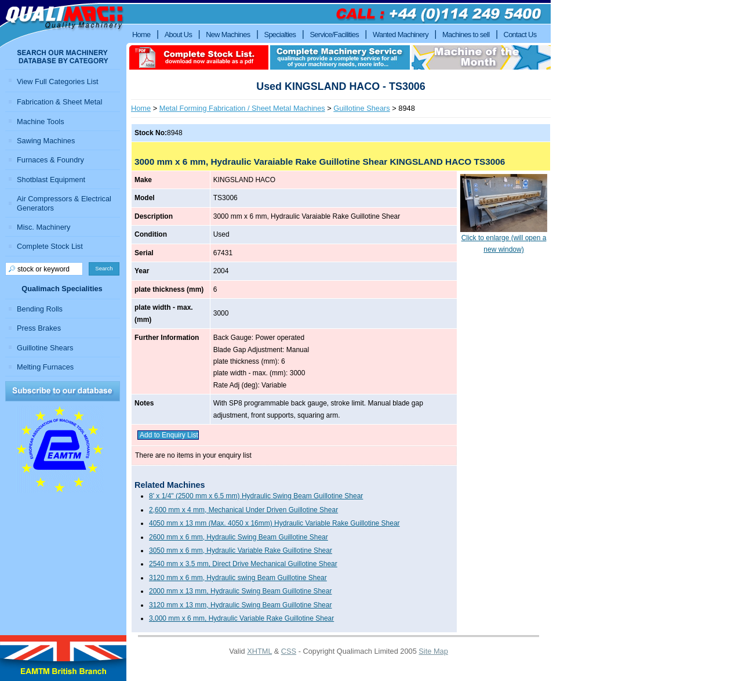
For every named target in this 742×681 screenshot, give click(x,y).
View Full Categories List (58, 81)
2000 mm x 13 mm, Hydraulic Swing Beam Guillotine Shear (240, 591)
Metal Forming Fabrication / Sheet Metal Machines (242, 108)
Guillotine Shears (361, 108)
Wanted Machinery (400, 34)
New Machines (228, 34)
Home (141, 108)
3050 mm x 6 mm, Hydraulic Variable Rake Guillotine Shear (240, 550)
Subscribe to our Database (62, 391)
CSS (288, 651)
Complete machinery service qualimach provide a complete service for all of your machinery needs (340, 57)
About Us (178, 34)
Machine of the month (481, 57)
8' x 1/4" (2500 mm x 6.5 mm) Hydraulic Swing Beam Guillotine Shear (256, 496)
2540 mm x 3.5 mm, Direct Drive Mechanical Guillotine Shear (243, 564)
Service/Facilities (334, 34)
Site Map (433, 651)
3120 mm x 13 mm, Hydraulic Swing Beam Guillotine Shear (240, 605)
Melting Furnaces (45, 367)
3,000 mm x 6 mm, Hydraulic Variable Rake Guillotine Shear (241, 618)
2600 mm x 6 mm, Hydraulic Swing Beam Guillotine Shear (238, 537)
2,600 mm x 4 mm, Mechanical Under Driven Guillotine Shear (243, 510)
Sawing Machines (46, 140)
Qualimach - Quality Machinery (63, 24)
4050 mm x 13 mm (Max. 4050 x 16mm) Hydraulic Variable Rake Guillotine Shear (274, 523)
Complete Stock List (50, 246)
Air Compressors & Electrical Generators (64, 203)
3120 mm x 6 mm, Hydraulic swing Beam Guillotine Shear (238, 578)
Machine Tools (40, 121)
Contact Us (520, 34)
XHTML (259, 651)
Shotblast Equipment (51, 179)
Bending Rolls (40, 309)
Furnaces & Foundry (50, 159)
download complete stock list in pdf (198, 57)
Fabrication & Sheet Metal (59, 101)
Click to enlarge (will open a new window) (503, 239)
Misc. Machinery (43, 227)
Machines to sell (466, 34)
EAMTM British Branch (63, 658)
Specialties (280, 34)
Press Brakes (39, 328)
